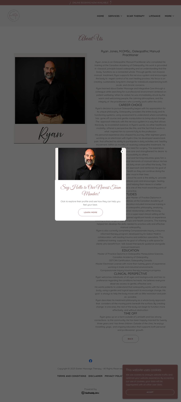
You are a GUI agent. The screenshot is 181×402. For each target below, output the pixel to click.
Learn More (90, 212)
